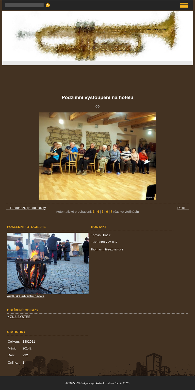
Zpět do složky (35, 208)
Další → (183, 208)
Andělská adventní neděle (25, 296)
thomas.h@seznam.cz (107, 249)
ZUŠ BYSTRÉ (20, 317)
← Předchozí (15, 208)
